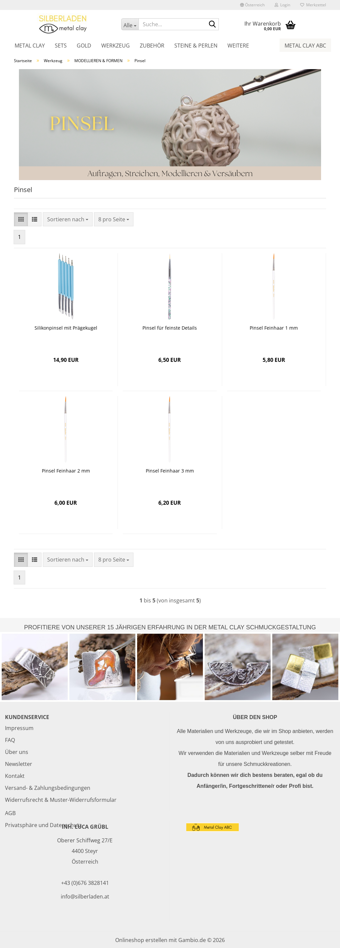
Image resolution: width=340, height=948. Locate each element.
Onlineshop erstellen (141, 940)
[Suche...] (129, 24)
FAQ (10, 740)
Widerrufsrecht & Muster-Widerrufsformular (61, 799)
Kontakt (15, 776)
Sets (61, 45)
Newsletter (18, 764)
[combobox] (68, 219)
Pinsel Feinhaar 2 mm (66, 471)
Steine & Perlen (195, 45)
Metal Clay (30, 45)
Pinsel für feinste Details (169, 328)
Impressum (19, 728)
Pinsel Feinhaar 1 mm (274, 328)
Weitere (238, 45)
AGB (10, 813)
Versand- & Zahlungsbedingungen (47, 787)
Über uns (16, 752)
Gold (84, 45)
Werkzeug (115, 45)
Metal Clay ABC (305, 45)
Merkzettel (313, 5)
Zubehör (152, 45)
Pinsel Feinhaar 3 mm (170, 471)
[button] (252, 5)
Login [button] (282, 5)
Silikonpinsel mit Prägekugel (66, 328)
